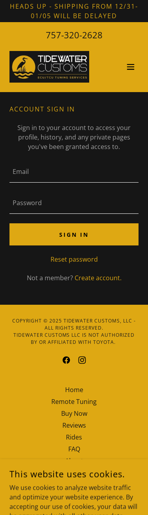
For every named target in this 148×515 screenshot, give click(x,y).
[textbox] (74, 172)
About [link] (74, 461)
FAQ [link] (74, 449)
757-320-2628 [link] (74, 35)
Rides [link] (74, 437)
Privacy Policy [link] (74, 472)
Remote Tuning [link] (74, 401)
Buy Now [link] (74, 413)
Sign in (74, 234)
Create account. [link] (98, 278)
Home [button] (74, 389)
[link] (49, 67)
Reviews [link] (74, 425)
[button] (131, 67)
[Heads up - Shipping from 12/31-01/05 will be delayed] (74, 11)
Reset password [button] (74, 259)
